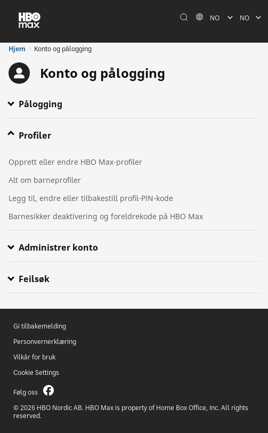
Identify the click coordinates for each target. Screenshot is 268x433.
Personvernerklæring (44, 341)
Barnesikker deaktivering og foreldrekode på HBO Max (106, 216)
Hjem (17, 48)
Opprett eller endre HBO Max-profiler (75, 162)
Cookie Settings (36, 372)
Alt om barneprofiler (45, 180)
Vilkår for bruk (34, 357)
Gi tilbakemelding (39, 326)
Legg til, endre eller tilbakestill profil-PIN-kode (91, 198)
